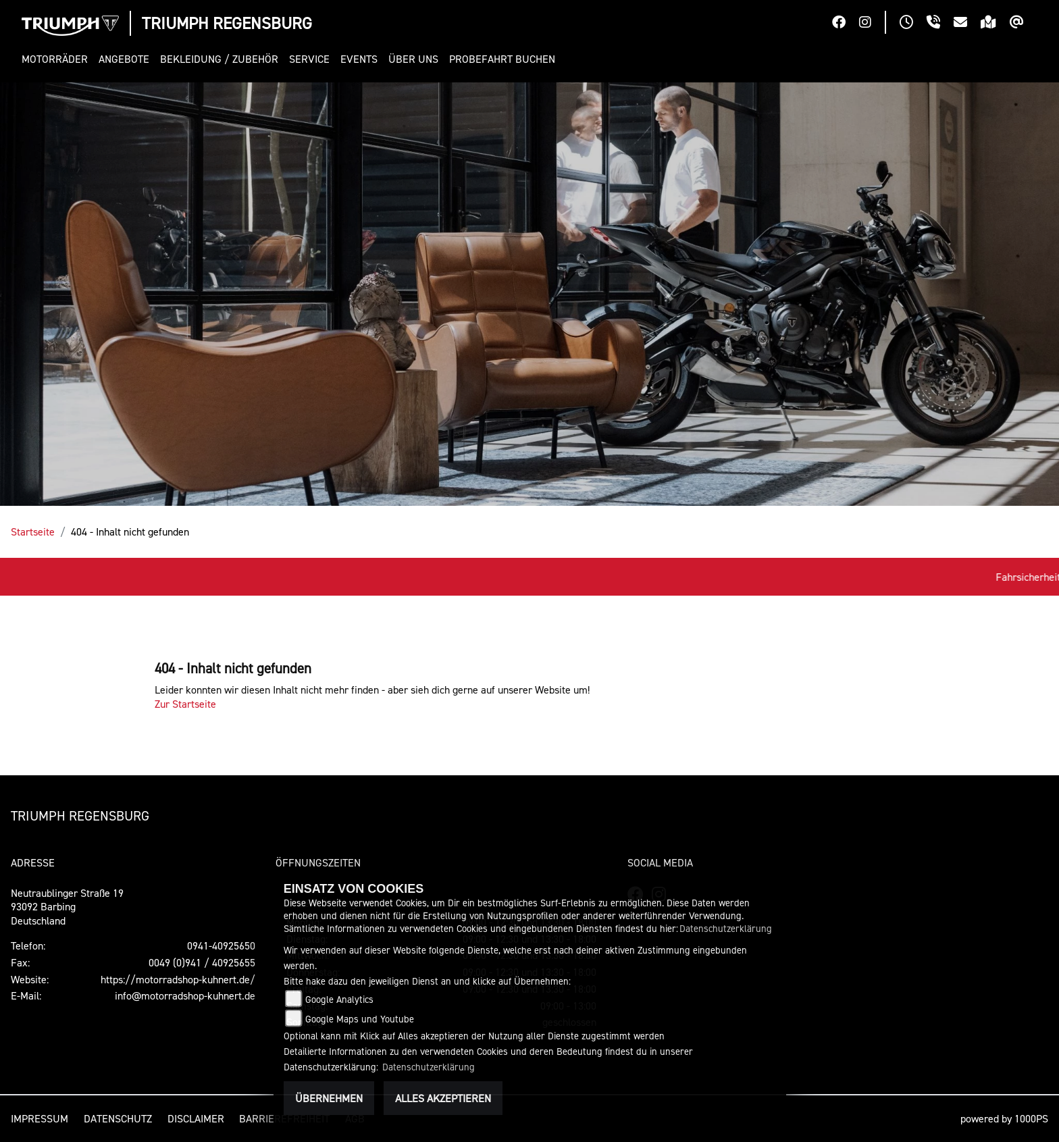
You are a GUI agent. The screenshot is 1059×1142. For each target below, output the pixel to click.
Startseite (33, 531)
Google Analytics (339, 999)
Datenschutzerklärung (725, 928)
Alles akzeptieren (443, 1098)
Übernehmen (329, 1098)
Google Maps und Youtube (359, 1018)
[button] (57, 59)
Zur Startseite (185, 703)
